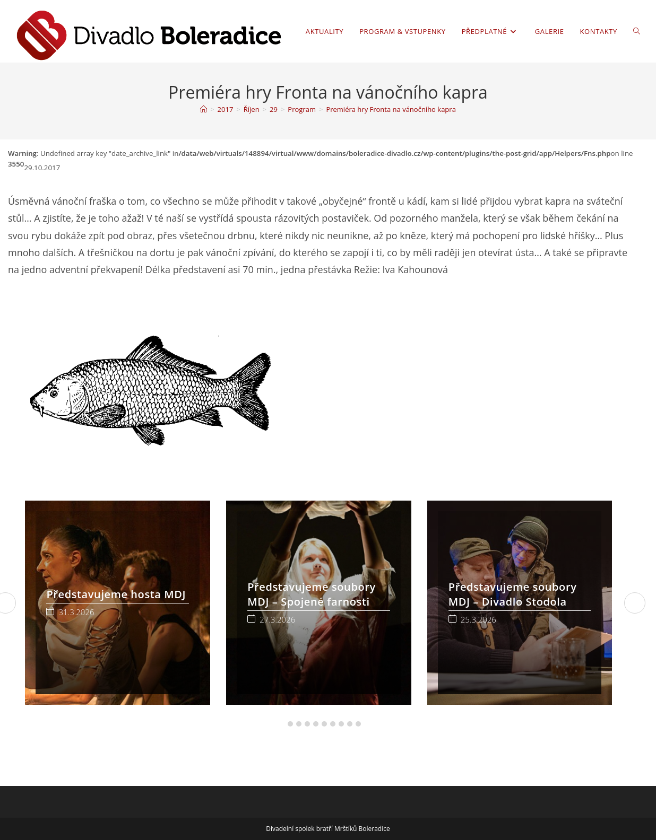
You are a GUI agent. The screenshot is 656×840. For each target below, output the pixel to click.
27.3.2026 (277, 620)
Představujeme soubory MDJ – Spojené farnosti (311, 594)
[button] (281, 724)
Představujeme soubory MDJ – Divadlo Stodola (512, 594)
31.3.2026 (76, 612)
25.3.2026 (478, 620)
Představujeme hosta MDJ (116, 594)
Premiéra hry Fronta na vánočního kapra (390, 109)
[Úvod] (203, 109)
